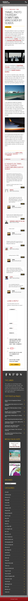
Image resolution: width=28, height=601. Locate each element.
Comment (12, 309)
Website (11, 333)
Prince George (8, 544)
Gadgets (7, 507)
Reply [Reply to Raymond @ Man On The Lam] (22, 218)
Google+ (13, 374)
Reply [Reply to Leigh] (22, 274)
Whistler (7, 589)
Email (11, 328)
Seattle (6, 552)
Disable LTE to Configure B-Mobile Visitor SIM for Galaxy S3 (13, 412)
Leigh (11, 276)
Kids (6, 523)
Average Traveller (6, 2)
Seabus (17, 152)
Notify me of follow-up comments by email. (15, 354)
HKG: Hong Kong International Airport (13, 419)
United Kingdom (8, 576)
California (7, 494)
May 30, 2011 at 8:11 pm (16, 260)
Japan (6, 521)
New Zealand (8, 536)
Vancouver (15, 153)
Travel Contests (8, 568)
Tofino (6, 565)
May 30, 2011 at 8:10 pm (16, 234)
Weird (6, 586)
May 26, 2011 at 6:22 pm (14, 191)
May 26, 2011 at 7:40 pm (14, 222)
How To (6, 515)
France (6, 505)
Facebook (6, 374)
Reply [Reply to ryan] (22, 203)
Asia (6, 492)
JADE (11, 247)
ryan (18, 9)
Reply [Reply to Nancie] (22, 187)
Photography (8, 542)
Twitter (10, 374)
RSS (20, 374)
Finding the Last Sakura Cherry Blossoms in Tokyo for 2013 (12, 426)
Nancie (11, 189)
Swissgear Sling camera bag (14, 40)
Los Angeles (8, 528)
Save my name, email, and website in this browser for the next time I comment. (15, 342)
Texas (6, 560)
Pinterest (17, 374)
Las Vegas (7, 526)
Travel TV (7, 570)
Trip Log (7, 573)
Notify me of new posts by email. (14, 360)
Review (6, 547)
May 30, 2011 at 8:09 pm (16, 207)
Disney (6, 497)
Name (11, 323)
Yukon (6, 592)
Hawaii (6, 510)
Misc (6, 531)
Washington (7, 584)
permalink (9, 155)
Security (7, 555)
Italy (6, 518)
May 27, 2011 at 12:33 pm (14, 278)
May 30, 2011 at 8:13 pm (16, 292)
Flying (6, 500)
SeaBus (16, 38)
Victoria (6, 581)
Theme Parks (8, 563)
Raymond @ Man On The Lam (17, 221)
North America (8, 539)
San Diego (7, 549)
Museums (7, 534)
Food (6, 502)
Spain (6, 557)
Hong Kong (7, 513)
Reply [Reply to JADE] (22, 245)
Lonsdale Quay (8, 37)
